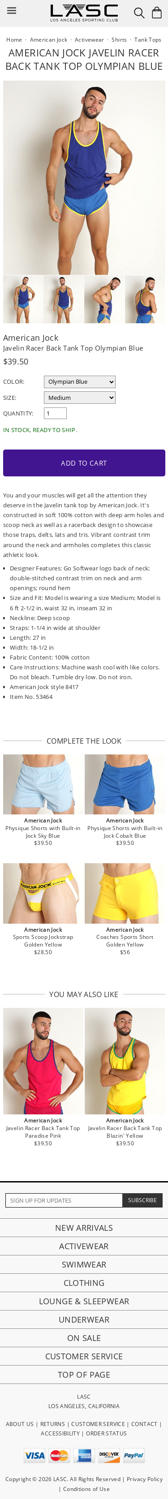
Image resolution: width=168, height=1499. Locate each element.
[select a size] (80, 397)
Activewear (84, 1246)
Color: (14, 381)
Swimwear (84, 1264)
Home (14, 39)
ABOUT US (20, 1424)
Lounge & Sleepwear (84, 1301)
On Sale (84, 1337)
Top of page (84, 1374)
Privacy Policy (145, 1479)
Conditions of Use (86, 1489)
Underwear (84, 1319)
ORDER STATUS (106, 1433)
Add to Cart (84, 462)
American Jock (31, 337)
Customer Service (84, 1356)
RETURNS (52, 1424)
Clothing (84, 1282)
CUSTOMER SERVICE (98, 1424)
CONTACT (144, 1424)
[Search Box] (139, 13)
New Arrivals (84, 1227)
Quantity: (18, 413)
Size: (10, 398)
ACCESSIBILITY (60, 1433)
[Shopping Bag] (157, 12)
